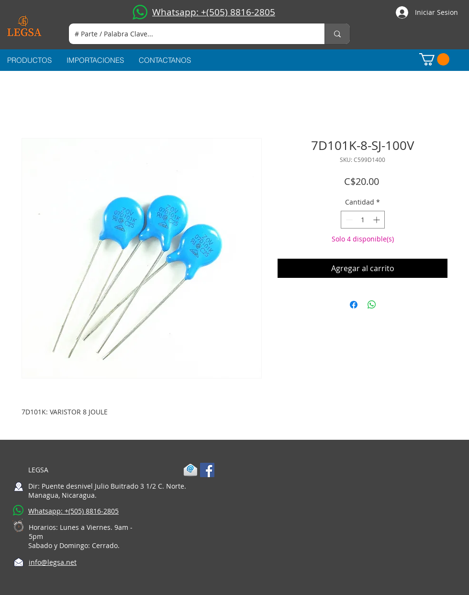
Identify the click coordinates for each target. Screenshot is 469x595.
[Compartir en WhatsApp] (372, 304)
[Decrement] (348, 219)
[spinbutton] (362, 219)
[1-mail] (190, 470)
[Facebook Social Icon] (207, 470)
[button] (434, 59)
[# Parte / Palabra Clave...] (189, 33)
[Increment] (377, 219)
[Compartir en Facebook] (353, 304)
